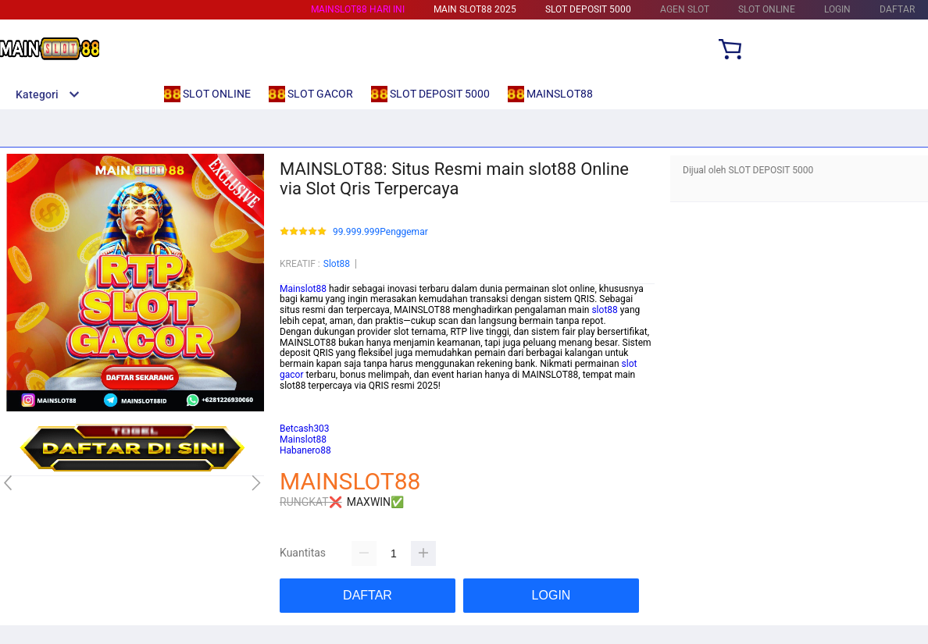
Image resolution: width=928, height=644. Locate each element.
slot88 (604, 309)
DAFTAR (897, 9)
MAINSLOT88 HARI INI (358, 9)
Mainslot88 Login (316, 396)
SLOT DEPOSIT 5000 (588, 9)
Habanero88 (305, 417)
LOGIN (837, 9)
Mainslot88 (303, 288)
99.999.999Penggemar (380, 232)
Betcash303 (305, 406)
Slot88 (336, 263)
